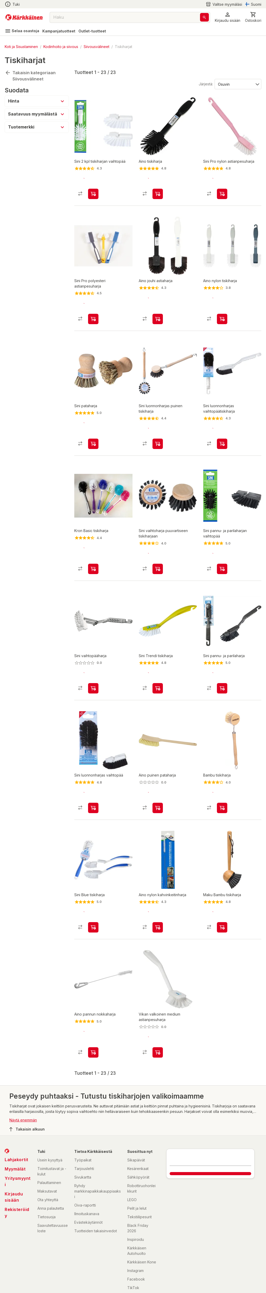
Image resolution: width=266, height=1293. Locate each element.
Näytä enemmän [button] (23, 1085)
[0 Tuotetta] (253, 17)
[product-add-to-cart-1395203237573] (222, 190)
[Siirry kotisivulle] (24, 17)
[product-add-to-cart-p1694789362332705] (157, 1017)
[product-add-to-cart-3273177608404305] (157, 551)
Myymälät (15, 1133)
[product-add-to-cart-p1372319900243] (93, 551)
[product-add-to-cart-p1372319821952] (93, 666)
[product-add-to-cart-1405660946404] (157, 310)
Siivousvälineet (96, 46)
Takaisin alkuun (27, 1094)
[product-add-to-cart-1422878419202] (222, 431)
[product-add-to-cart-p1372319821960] (157, 666)
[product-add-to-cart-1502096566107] (222, 666)
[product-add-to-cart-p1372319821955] (93, 897)
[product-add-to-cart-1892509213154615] (222, 781)
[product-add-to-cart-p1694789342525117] (157, 781)
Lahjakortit (16, 1124)
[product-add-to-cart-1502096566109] (222, 551)
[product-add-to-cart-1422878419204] (93, 781)
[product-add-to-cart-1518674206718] (222, 897)
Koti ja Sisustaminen (21, 46)
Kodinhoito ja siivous (60, 46)
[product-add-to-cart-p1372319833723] (222, 310)
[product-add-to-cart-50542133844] (93, 431)
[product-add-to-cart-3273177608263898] (157, 431)
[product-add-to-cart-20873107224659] (157, 190)
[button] (227, 17)
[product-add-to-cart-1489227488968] (157, 897)
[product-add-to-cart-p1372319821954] (93, 190)
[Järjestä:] (237, 84)
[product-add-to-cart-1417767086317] (93, 310)
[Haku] (204, 17)
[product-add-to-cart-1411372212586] (93, 1017)
